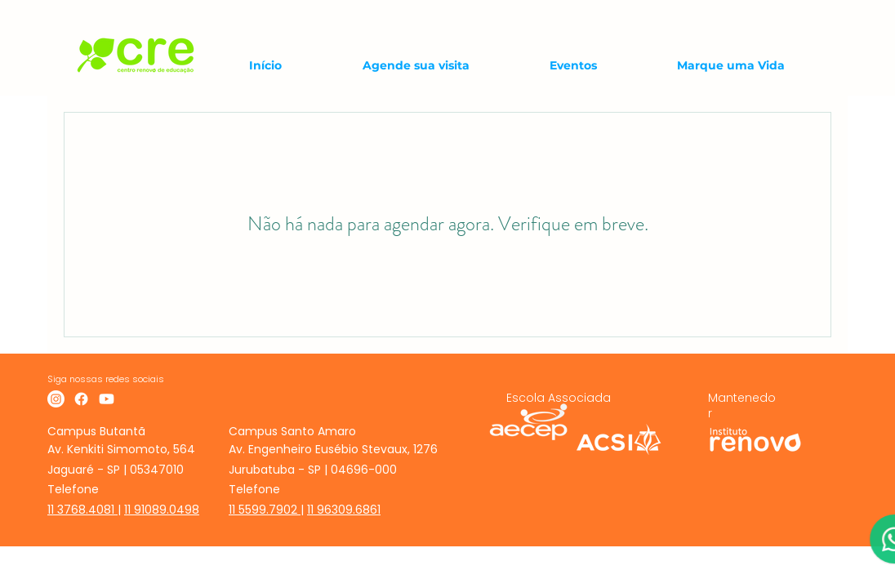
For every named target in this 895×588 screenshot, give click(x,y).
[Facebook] (81, 399)
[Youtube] (106, 399)
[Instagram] (56, 399)
